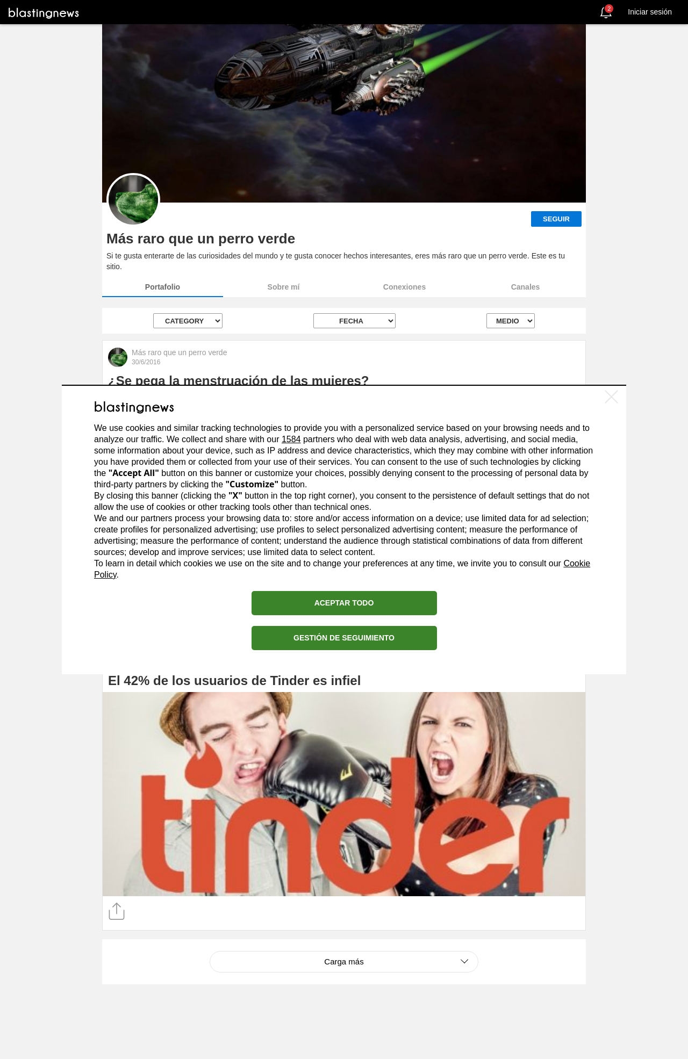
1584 (291, 439)
